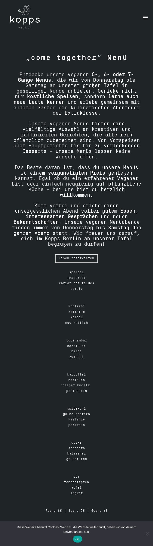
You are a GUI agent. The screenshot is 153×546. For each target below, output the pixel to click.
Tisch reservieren (76, 258)
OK (77, 539)
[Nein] (147, 533)
